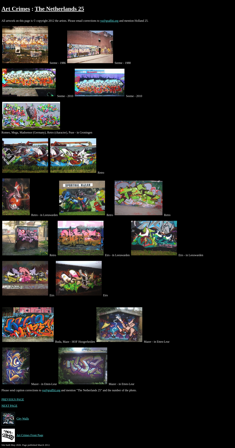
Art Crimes (15, 8)
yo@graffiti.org (109, 20)
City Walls (15, 419)
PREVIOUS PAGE (12, 399)
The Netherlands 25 (59, 8)
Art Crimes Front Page (22, 435)
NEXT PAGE (9, 405)
